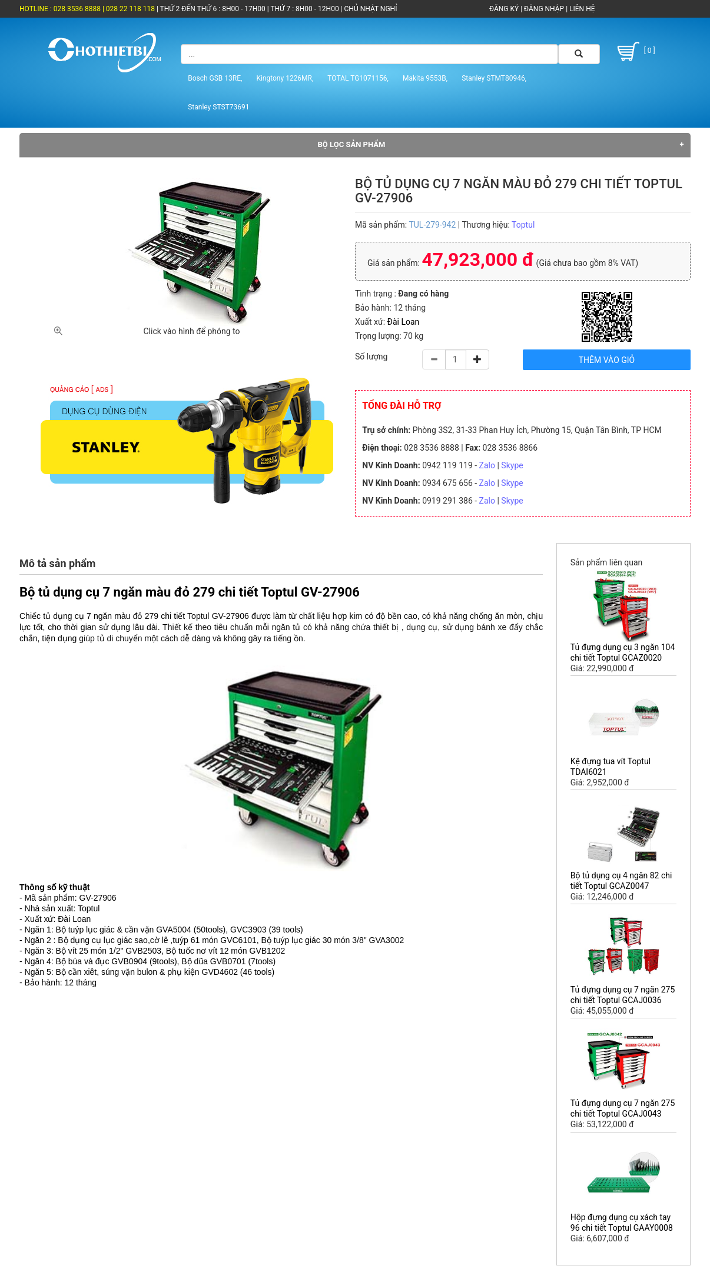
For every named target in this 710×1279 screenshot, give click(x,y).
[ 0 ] (634, 51)
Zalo (487, 465)
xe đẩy (509, 627)
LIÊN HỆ (581, 9)
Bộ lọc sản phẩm (352, 144)
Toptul (523, 224)
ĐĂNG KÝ (504, 9)
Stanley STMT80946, (494, 78)
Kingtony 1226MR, (284, 78)
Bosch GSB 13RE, (215, 78)
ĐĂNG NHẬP (544, 9)
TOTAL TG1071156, (358, 78)
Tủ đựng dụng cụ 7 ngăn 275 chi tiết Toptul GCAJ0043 (622, 1108)
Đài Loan (403, 322)
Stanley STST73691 (218, 107)
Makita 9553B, (425, 78)
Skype (512, 465)
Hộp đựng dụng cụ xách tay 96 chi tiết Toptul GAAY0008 (621, 1223)
